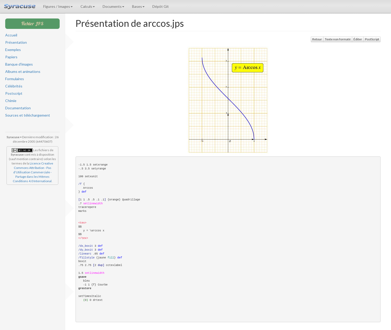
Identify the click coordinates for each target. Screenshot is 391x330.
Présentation (16, 42)
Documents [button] (113, 6)
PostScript (372, 39)
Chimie (10, 100)
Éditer (357, 39)
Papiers (11, 57)
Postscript (13, 93)
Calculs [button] (87, 6)
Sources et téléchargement (27, 115)
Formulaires (14, 79)
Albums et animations (22, 71)
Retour (317, 39)
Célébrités (13, 86)
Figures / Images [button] (58, 6)
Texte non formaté (338, 39)
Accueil (11, 35)
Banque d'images (19, 64)
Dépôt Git (160, 6)
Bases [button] (138, 6)
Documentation (18, 108)
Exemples (13, 49)
